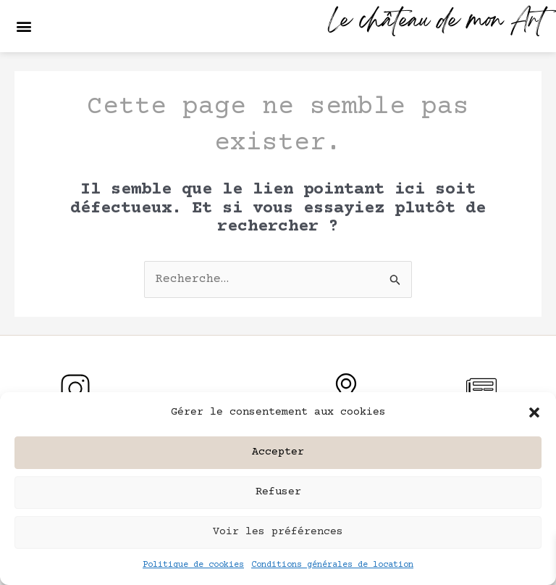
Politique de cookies (193, 565)
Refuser (278, 492)
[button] (534, 412)
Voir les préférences (278, 532)
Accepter (278, 452)
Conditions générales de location (332, 565)
